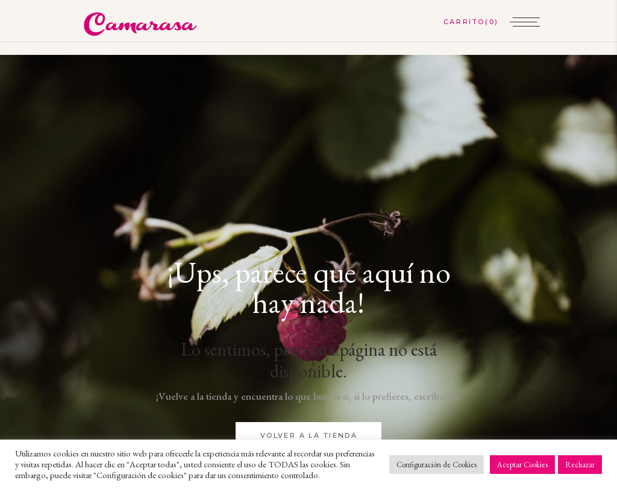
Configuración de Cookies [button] (436, 464)
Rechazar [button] (580, 464)
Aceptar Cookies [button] (522, 464)
